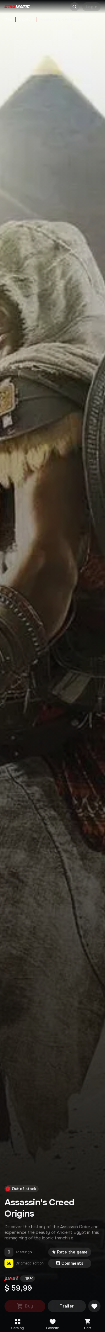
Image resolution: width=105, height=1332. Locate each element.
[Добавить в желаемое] (94, 1306)
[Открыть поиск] (74, 6)
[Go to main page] (17, 7)
